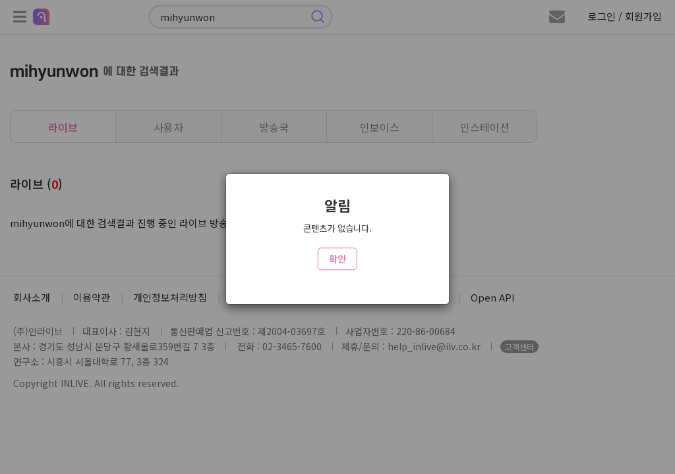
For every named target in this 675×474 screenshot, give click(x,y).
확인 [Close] (337, 258)
